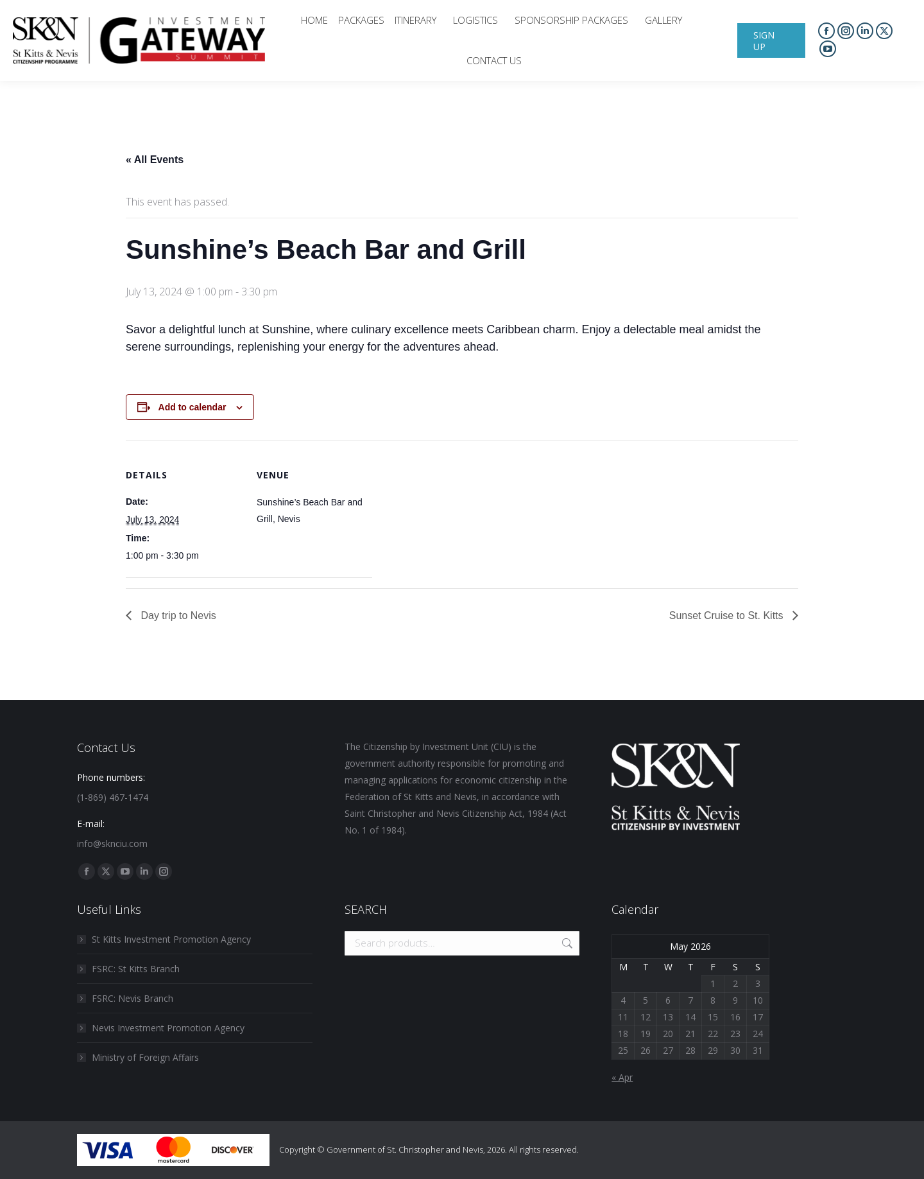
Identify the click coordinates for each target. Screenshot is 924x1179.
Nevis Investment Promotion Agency (168, 1028)
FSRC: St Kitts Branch (136, 969)
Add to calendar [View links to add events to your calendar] (192, 407)
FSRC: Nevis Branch (132, 998)
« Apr (622, 1077)
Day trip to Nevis (177, 615)
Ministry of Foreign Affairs (145, 1057)
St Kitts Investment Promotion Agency (171, 939)
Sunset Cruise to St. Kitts (727, 615)
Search (566, 943)
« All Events (155, 159)
